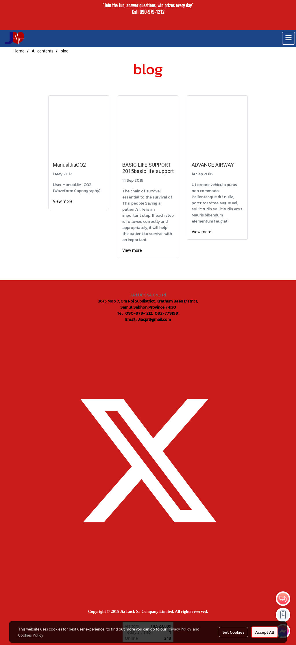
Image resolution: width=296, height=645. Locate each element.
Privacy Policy (179, 628)
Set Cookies (233, 632)
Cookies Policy (30, 634)
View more (63, 201)
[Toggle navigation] (288, 38)
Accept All (264, 632)
